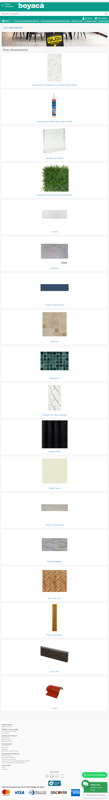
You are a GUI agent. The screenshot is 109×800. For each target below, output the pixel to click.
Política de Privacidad (8, 757)
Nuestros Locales (77, 21)
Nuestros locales (7, 755)
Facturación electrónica (9, 759)
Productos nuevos (90, 21)
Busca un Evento (7, 739)
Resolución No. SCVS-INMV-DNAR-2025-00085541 (16, 761)
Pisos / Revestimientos (13, 28)
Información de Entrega (9, 731)
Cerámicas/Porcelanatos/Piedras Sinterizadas (55, 21)
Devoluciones (6, 733)
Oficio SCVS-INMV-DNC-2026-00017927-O (13, 763)
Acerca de (5, 747)
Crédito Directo (103, 21)
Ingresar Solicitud (7, 726)
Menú (5, 21)
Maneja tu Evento (7, 741)
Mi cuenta (87, 18)
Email (3, 767)
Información (5, 737)
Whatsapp (5, 769)
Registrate (5, 749)
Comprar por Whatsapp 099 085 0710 (26, 21)
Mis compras (100, 18)
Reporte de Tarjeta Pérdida (10, 751)
